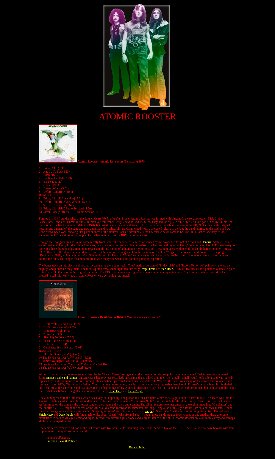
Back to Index (137, 447)
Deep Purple (147, 268)
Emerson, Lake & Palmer (61, 441)
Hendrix (206, 242)
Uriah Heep (166, 268)
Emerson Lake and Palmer (61, 377)
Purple (149, 411)
